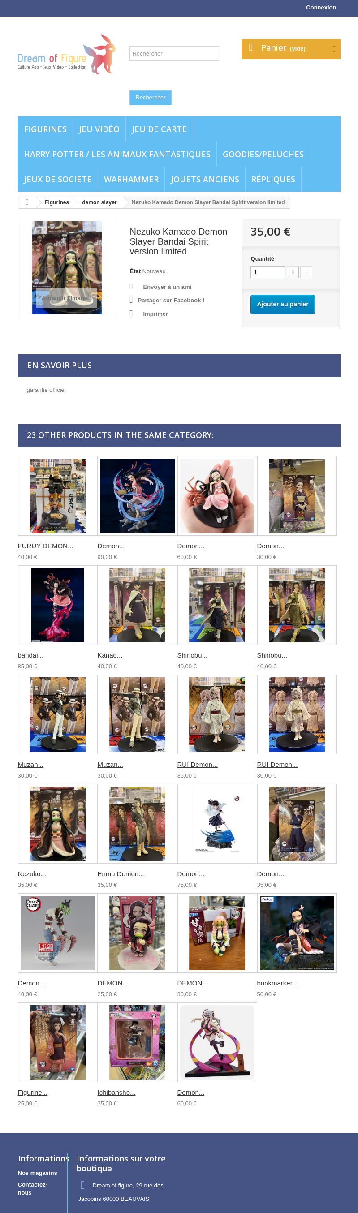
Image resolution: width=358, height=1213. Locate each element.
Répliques (273, 179)
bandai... (31, 655)
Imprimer (155, 313)
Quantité (262, 258)
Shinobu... (192, 655)
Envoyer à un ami (167, 287)
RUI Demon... (197, 764)
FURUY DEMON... (45, 546)
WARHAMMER (131, 179)
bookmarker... (277, 983)
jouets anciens (205, 179)
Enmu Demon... (121, 873)
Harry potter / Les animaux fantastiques (117, 154)
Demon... (111, 546)
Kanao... (110, 655)
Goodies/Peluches (263, 154)
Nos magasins (37, 1173)
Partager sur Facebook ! (171, 300)
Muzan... (31, 764)
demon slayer (99, 202)
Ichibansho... (117, 1092)
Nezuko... (32, 873)
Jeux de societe (58, 179)
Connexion (321, 7)
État (135, 271)
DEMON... (113, 983)
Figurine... (33, 1092)
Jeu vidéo (99, 129)
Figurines (45, 129)
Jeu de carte (159, 129)
